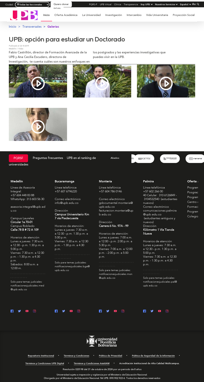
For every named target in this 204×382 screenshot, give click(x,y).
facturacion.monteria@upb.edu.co (116, 212)
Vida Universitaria (157, 15)
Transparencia (131, 4)
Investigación (113, 15)
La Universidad (91, 15)
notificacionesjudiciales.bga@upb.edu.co (72, 268)
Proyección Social (184, 15)
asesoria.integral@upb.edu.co (28, 208)
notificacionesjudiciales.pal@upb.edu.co (160, 283)
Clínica (117, 4)
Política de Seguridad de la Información (153, 355)
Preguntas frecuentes (48, 158)
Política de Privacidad (110, 355)
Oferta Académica (65, 15)
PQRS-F (93, 4)
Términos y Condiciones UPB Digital (44, 363)
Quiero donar (61, 4)
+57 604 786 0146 (110, 191)
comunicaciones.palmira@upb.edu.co (160, 212)
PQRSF (18, 158)
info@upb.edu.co (67, 203)
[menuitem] (46, 17)
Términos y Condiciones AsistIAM (91, 363)
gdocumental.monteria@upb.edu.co (116, 205)
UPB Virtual (105, 4)
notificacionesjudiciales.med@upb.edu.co (27, 287)
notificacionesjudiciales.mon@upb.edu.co (115, 276)
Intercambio (134, 15)
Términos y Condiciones (76, 355)
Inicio (46, 15)
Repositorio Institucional (41, 355)
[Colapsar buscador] (197, 4)
